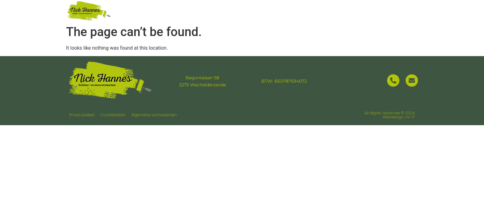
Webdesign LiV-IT (398, 117)
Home (231, 10)
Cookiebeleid (113, 115)
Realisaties (355, 10)
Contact (399, 10)
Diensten (309, 10)
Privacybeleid (81, 115)
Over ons (268, 10)
